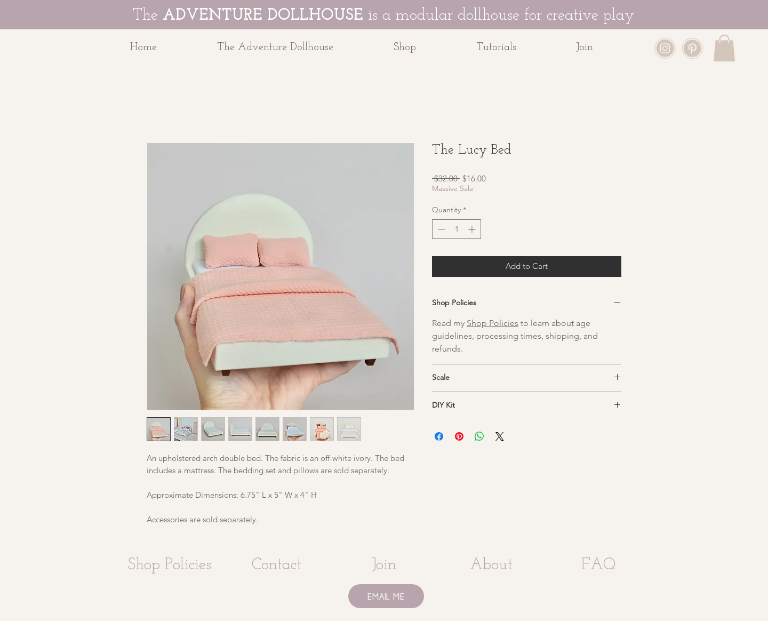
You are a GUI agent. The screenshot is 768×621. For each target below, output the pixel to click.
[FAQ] (598, 566)
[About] (491, 566)
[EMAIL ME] (386, 596)
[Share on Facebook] (439, 436)
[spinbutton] (456, 229)
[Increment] (472, 229)
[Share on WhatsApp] (479, 436)
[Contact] (276, 566)
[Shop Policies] (169, 566)
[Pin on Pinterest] (459, 436)
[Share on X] (499, 436)
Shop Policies (492, 323)
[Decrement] (440, 229)
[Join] (383, 566)
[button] (427, 48)
